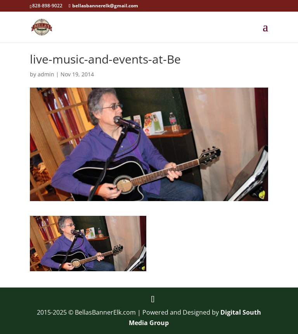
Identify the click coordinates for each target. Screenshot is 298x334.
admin (46, 74)
